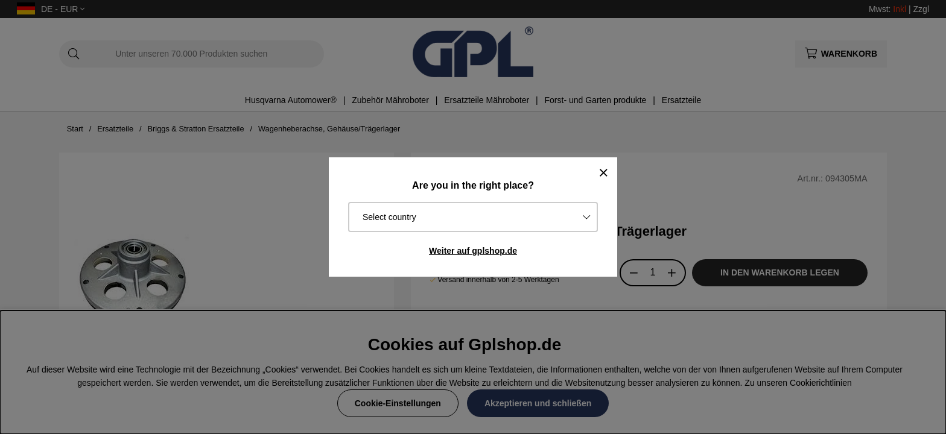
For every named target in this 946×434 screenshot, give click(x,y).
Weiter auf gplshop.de (473, 251)
